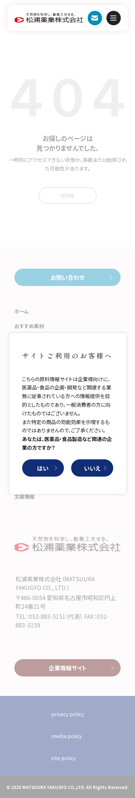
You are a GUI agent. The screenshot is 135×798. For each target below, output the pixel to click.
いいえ (92, 468)
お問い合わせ (94, 18)
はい (43, 468)
